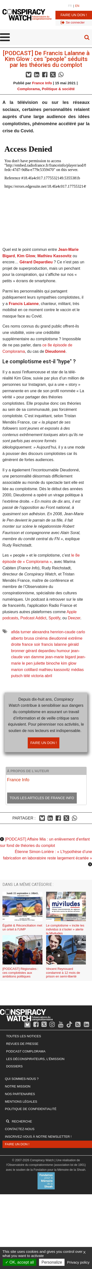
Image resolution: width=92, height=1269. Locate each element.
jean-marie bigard (60, 657)
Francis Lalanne (24, 304)
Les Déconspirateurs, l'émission (35, 1059)
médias (77, 670)
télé (27, 676)
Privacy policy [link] (78, 1262)
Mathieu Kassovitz (54, 256)
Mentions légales (21, 1101)
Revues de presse (22, 1044)
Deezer (74, 618)
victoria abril (41, 676)
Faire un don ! (74, 15)
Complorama (28, 89)
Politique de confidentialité (30, 1109)
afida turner (21, 632)
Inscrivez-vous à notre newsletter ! (38, 1136)
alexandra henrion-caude (53, 632)
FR (70, 6)
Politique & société (58, 89)
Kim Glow (26, 256)
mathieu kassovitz (54, 670)
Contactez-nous (19, 1129)
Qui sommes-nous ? (22, 1079)
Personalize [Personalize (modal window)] (51, 1262)
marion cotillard (24, 670)
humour (63, 651)
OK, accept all (19, 1262)
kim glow (68, 663)
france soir (31, 644)
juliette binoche (47, 663)
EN (77, 6)
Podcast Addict (33, 618)
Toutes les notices (23, 1036)
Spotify (54, 618)
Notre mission (17, 1086)
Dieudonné (55, 351)
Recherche (22, 1121)
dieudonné (58, 638)
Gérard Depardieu (36, 262)
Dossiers (14, 1066)
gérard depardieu (41, 651)
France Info (42, 83)
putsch (17, 676)
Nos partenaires (20, 1094)
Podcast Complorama (25, 1051)
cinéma (41, 638)
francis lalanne (54, 644)
